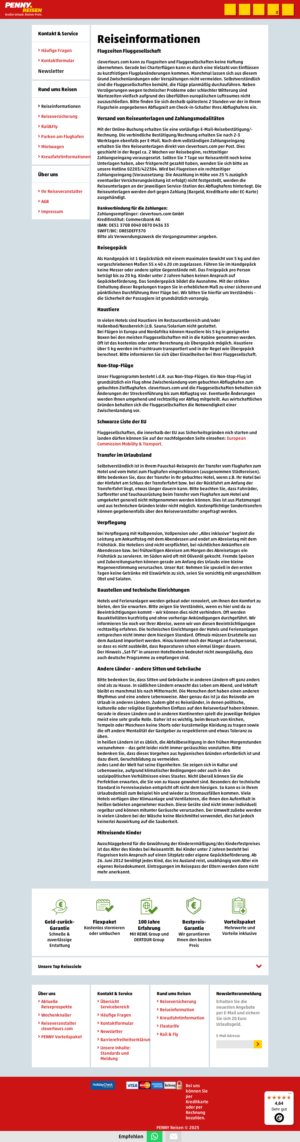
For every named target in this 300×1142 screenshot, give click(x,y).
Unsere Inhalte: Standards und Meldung (114, 1053)
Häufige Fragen (55, 50)
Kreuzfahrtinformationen (61, 156)
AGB (43, 201)
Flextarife (168, 1026)
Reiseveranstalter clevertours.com (57, 1025)
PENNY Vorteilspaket (60, 1036)
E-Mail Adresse (228, 1036)
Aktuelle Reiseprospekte (55, 1004)
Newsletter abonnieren (258, 9)
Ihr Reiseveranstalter (60, 191)
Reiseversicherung (57, 116)
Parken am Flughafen (61, 136)
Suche (229, 9)
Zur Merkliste (273, 9)
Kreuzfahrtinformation (179, 1017)
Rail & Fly (167, 1034)
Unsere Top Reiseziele (150, 966)
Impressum (50, 211)
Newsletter (109, 1031)
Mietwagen (51, 146)
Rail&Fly (48, 126)
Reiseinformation (175, 1009)
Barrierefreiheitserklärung (120, 1039)
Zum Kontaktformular (243, 9)
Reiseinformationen (59, 106)
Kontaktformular (56, 60)
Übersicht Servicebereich (113, 1004)
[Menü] (290, 1095)
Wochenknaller (54, 1014)
